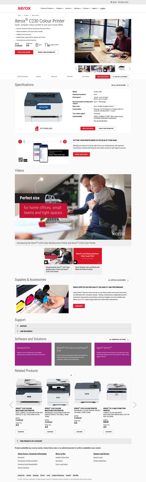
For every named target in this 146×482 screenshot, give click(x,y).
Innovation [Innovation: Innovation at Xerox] (21, 457)
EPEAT (96, 116)
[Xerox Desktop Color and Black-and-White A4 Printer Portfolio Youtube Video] (87, 261)
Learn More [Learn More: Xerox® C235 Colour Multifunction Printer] (21, 432)
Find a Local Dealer (62, 464)
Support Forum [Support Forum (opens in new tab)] (98, 457)
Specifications (22, 77)
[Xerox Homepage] (25, 8)
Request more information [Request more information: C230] (46, 52)
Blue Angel (114, 116)
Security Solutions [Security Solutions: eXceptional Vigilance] (23, 468)
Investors (36, 475)
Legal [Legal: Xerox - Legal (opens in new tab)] (48, 475)
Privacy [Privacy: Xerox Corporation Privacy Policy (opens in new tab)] (42, 475)
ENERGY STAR (104, 116)
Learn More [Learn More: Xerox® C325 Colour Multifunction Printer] (50, 432)
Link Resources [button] (26, 331)
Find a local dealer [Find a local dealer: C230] (24, 52)
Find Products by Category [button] (31, 441)
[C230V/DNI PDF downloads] (43, 128)
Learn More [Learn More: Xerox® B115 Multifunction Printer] (108, 432)
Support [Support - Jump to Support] (70, 77)
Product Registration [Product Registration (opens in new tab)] (99, 461)
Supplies (54, 77)
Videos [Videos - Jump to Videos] (38, 77)
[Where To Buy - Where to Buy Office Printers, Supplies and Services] (123, 2)
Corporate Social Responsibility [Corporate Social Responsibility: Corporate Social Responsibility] (27, 464)
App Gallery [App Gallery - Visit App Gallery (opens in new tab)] (59, 461)
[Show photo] (84, 68)
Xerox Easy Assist (81, 154)
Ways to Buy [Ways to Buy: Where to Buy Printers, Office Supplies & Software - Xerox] (60, 454)
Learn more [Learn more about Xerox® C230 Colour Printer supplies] (79, 306)
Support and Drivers (101, 454)
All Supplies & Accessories (120, 76)
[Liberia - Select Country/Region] (114, 2)
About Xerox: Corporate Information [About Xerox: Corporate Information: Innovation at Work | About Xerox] (32, 454)
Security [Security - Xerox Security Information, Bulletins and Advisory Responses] (68, 475)
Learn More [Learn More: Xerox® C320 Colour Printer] (79, 432)
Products (26, 15)
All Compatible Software (117, 339)
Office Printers (35, 15)
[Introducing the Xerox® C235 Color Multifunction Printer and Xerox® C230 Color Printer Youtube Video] (58, 261)
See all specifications (118, 85)
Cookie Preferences (58, 475)
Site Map (75, 475)
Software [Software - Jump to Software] (85, 77)
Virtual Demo (43, 107)
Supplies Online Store (62, 457)
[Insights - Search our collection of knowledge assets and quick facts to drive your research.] (102, 8)
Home (19, 15)
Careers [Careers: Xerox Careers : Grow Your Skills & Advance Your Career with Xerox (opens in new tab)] (28, 475)
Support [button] (23, 326)
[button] (76, 68)
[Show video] (109, 68)
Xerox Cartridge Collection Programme (108, 117)
